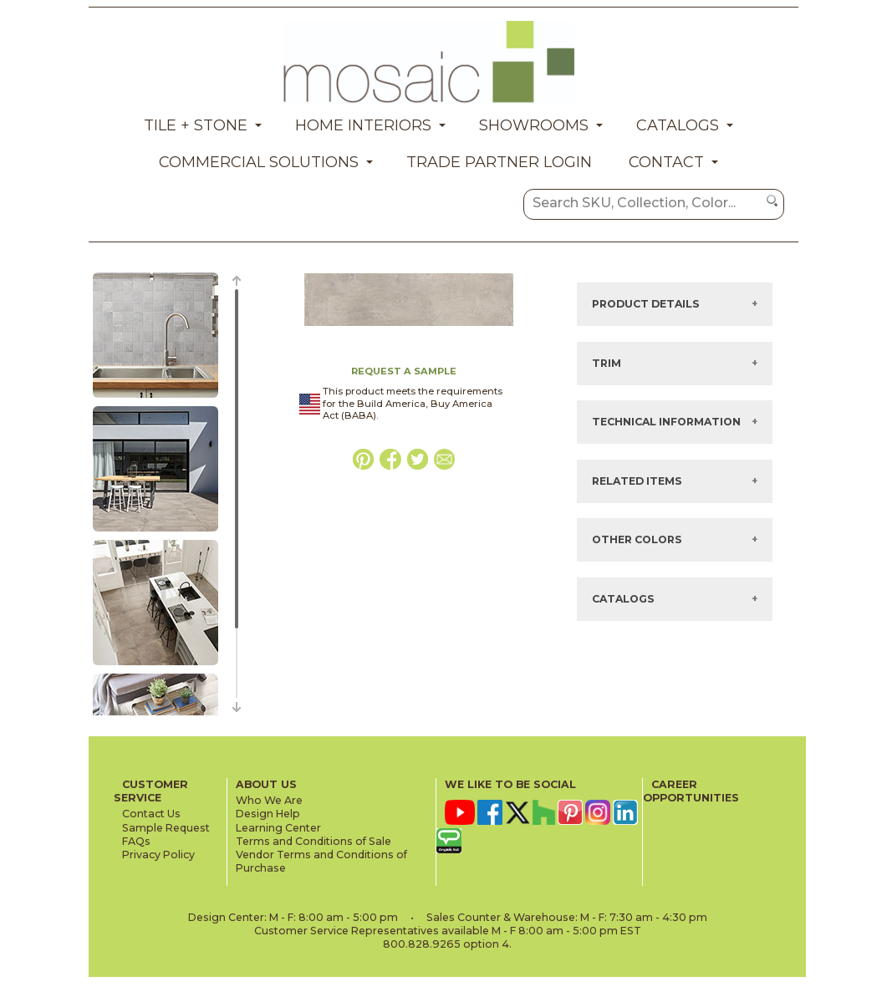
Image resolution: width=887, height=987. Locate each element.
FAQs (136, 841)
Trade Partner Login (499, 162)
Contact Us (151, 813)
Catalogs (677, 125)
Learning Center (278, 828)
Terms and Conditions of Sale (313, 841)
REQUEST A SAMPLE (403, 371)
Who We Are (269, 800)
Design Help (268, 813)
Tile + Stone (195, 125)
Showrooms (534, 125)
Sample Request (166, 828)
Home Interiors (363, 125)
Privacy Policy (158, 854)
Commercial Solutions (259, 162)
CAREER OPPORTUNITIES (691, 791)
